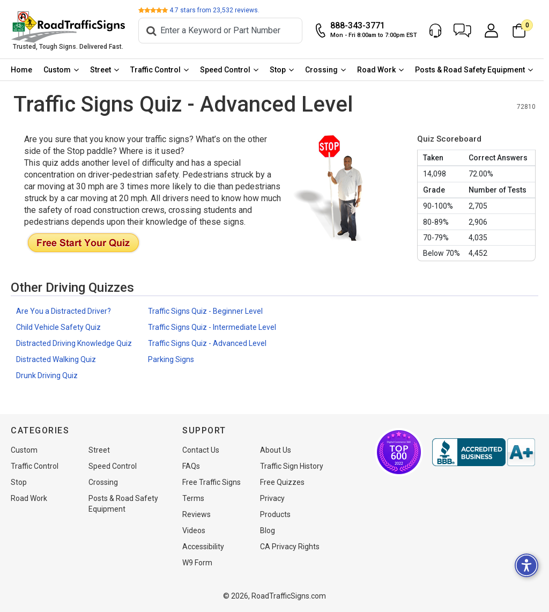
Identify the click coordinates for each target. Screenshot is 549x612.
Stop (281, 71)
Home (22, 71)
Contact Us (200, 450)
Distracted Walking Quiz (56, 360)
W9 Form (197, 562)
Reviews (196, 514)
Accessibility (203, 546)
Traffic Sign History (291, 466)
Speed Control (228, 71)
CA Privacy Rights (290, 546)
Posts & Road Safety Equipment (475, 71)
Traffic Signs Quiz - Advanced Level (207, 344)
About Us (275, 450)
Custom (58, 71)
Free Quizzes (282, 482)
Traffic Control (157, 71)
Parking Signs (171, 360)
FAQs (191, 466)
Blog (267, 530)
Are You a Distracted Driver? (63, 312)
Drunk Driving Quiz (47, 376)
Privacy (272, 498)
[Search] (225, 31)
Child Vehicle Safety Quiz (58, 328)
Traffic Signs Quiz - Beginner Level (205, 312)
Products (275, 514)
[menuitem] (22, 71)
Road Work (380, 71)
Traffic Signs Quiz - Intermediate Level (212, 328)
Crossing (325, 71)
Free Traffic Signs (211, 482)
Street (102, 71)
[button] (468, 31)
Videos (193, 530)
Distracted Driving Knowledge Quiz (74, 344)
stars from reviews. (218, 10)
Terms (193, 498)
